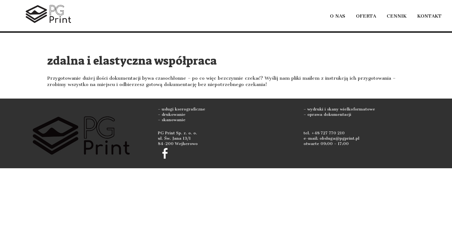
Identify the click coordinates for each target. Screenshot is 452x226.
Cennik (396, 16)
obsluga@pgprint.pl (339, 138)
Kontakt (429, 16)
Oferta (366, 16)
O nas (337, 16)
